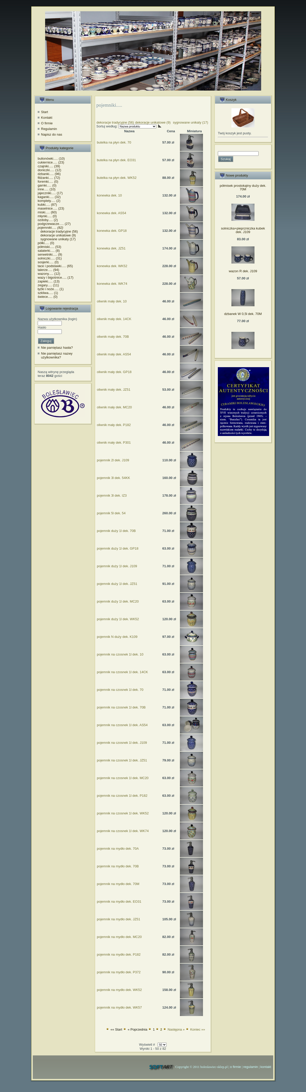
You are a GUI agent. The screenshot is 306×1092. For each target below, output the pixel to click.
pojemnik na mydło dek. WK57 (119, 1007)
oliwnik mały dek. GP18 (114, 372)
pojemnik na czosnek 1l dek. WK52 (123, 813)
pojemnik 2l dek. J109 (113, 460)
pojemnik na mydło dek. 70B (118, 866)
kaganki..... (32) (49, 197)
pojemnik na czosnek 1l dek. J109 (122, 743)
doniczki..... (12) (49, 170)
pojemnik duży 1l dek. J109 (117, 566)
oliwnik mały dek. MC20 (114, 407)
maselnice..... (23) (51, 208)
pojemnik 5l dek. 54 (111, 513)
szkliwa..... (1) (48, 293)
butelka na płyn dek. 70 (114, 142)
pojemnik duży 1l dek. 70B (116, 531)
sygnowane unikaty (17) (57, 239)
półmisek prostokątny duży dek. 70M (243, 187)
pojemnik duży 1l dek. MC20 (118, 601)
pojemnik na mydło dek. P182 (119, 954)
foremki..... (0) (48, 181)
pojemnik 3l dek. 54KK (113, 478)
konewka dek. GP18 (112, 231)
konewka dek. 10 (109, 195)
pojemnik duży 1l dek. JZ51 (117, 584)
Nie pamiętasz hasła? (57, 348)
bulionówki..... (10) (51, 158)
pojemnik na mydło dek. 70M (118, 884)
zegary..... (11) (48, 285)
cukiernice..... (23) (51, 162)
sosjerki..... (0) (48, 262)
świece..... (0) (47, 297)
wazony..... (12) (49, 274)
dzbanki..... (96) (49, 174)
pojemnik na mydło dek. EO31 (119, 901)
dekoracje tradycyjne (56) (58, 231)
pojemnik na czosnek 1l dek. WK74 (123, 831)
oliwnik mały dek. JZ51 (113, 389)
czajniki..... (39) (49, 166)
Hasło (42, 327)
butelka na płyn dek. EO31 (116, 160)
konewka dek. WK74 (112, 284)
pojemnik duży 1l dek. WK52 (118, 619)
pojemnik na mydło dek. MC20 (119, 937)
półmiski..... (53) (49, 247)
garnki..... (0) (47, 185)
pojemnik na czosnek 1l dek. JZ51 (122, 760)
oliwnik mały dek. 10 (112, 301)
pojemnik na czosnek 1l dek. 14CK (122, 672)
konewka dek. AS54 (111, 213)
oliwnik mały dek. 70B (113, 336)
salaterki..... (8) (49, 251)
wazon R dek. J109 (243, 271)
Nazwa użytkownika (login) (57, 319)
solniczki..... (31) (50, 258)
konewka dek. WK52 (112, 266)
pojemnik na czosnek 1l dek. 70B (121, 707)
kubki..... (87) (47, 204)
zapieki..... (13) (48, 281)
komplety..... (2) (49, 201)
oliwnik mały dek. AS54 (114, 354)
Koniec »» (197, 1029)
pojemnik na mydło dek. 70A (118, 848)
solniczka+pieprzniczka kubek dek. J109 (243, 230)
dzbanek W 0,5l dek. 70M (243, 314)
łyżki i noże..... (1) (51, 289)
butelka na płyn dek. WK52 (117, 178)
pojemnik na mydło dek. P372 (119, 972)
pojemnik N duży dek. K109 (117, 637)
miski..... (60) (47, 212)
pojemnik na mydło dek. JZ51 (118, 919)
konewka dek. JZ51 (111, 248)
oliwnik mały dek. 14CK (114, 319)
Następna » (176, 1029)
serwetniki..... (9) (50, 254)
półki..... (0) (46, 243)
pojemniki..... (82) (50, 228)
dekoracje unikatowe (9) (57, 235)
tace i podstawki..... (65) (55, 266)
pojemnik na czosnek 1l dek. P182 (122, 796)
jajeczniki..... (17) (50, 193)
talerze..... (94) (48, 270)
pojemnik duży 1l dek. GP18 (117, 548)
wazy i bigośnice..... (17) (55, 277)
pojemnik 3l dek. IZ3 (112, 495)
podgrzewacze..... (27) (54, 224)
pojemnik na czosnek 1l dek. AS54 (122, 725)
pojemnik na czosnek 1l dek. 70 (120, 690)
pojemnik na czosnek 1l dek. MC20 (123, 778)
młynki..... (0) (47, 216)
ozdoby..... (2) (48, 220)
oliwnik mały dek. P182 (114, 425)
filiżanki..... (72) (49, 178)
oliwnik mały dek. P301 (114, 442)
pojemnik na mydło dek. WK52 (119, 990)
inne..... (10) (46, 189)
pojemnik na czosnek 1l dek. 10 (120, 654)
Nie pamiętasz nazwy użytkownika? (57, 355)
